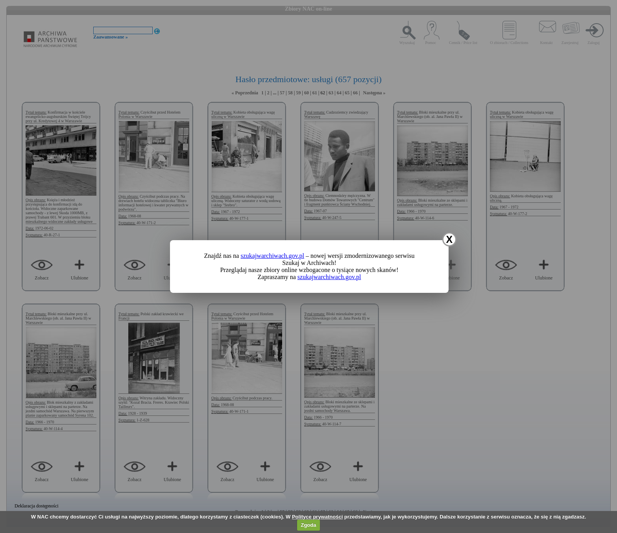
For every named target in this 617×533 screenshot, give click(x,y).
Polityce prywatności (317, 517)
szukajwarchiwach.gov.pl (272, 255)
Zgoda (308, 525)
